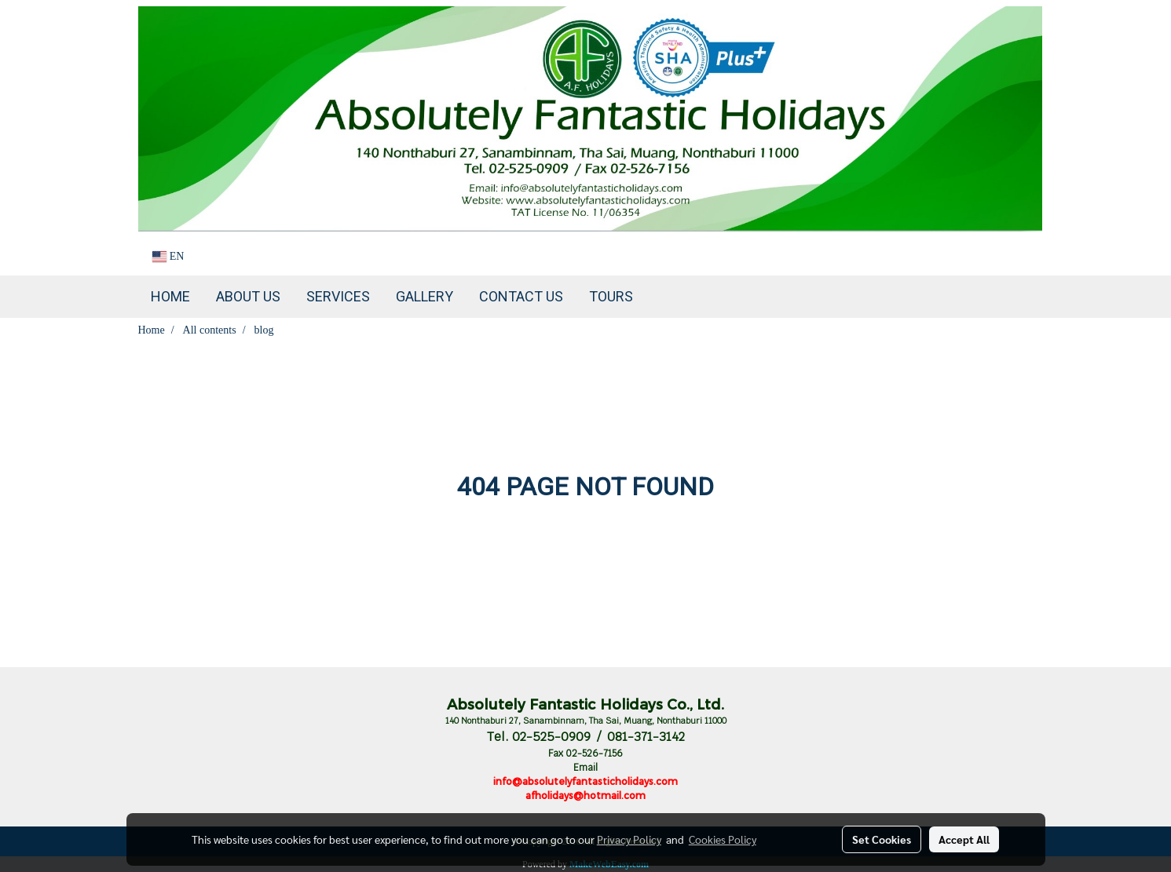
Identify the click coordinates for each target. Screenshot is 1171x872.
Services (338, 296)
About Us (248, 296)
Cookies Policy (722, 839)
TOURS (611, 296)
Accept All (964, 839)
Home (170, 296)
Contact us (521, 296)
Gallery (424, 296)
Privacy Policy (629, 839)
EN (168, 256)
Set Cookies (881, 839)
